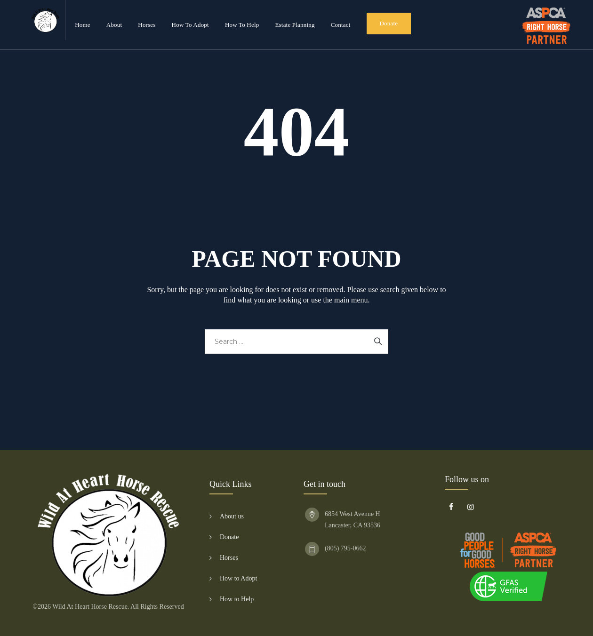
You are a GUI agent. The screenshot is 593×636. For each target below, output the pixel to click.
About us (232, 516)
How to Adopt (190, 24)
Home (82, 24)
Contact (341, 24)
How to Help (242, 24)
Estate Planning (294, 24)
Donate (389, 23)
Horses (146, 24)
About (114, 24)
